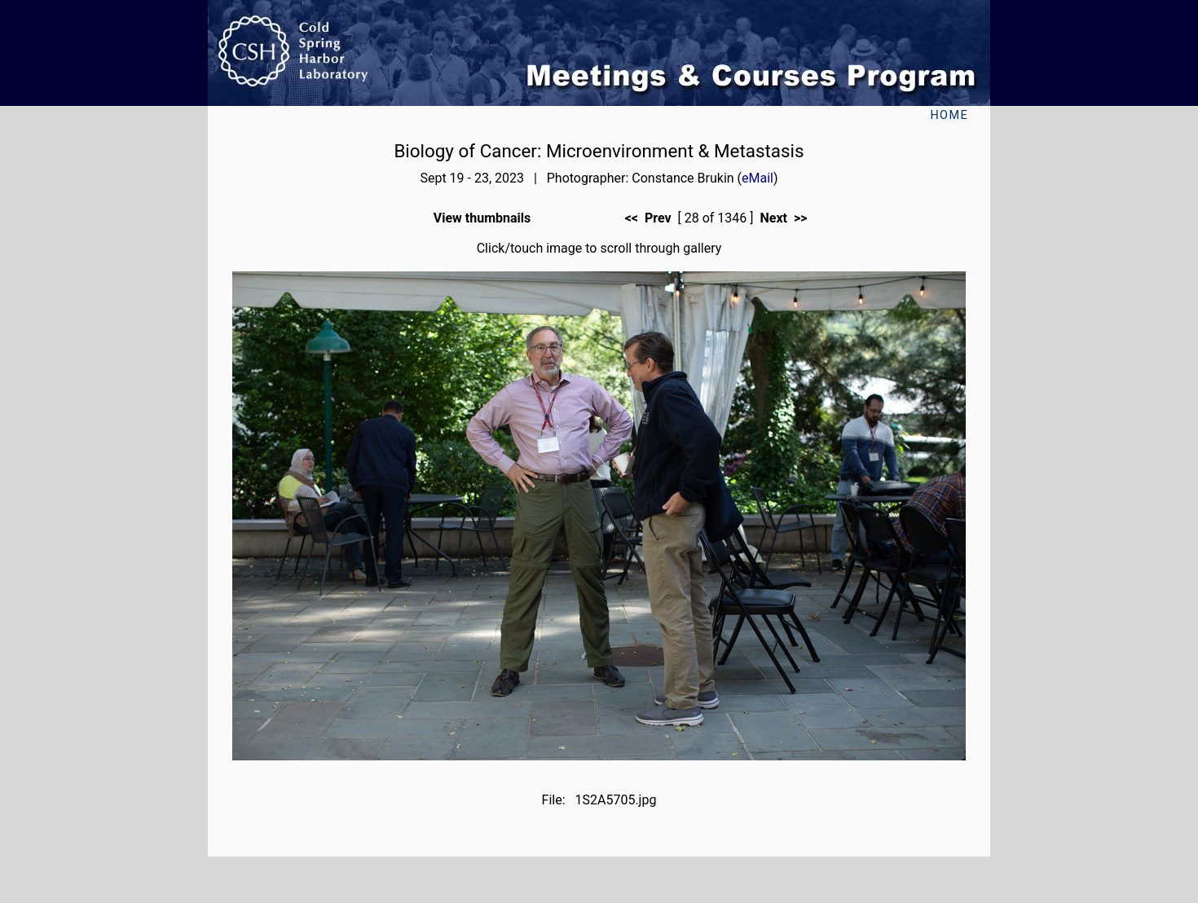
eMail (757, 178)
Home (949, 115)
